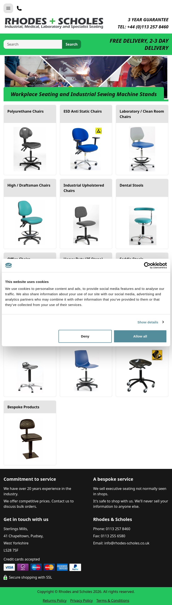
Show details (148, 322)
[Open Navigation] (8, 8)
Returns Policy (55, 600)
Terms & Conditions (112, 600)
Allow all (140, 336)
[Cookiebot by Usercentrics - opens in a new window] (147, 265)
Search (71, 44)
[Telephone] (19, 8)
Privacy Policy (81, 600)
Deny (85, 336)
